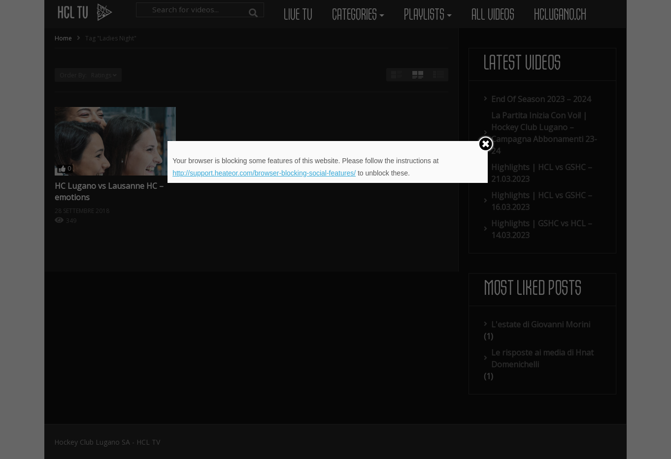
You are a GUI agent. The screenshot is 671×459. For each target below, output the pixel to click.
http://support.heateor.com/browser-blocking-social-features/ (264, 173)
